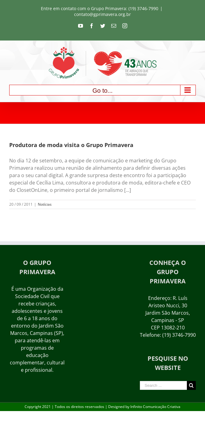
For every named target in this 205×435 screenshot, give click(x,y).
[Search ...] (163, 385)
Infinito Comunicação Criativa (155, 406)
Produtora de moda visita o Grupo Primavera (71, 145)
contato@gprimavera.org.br (102, 14)
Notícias (45, 204)
